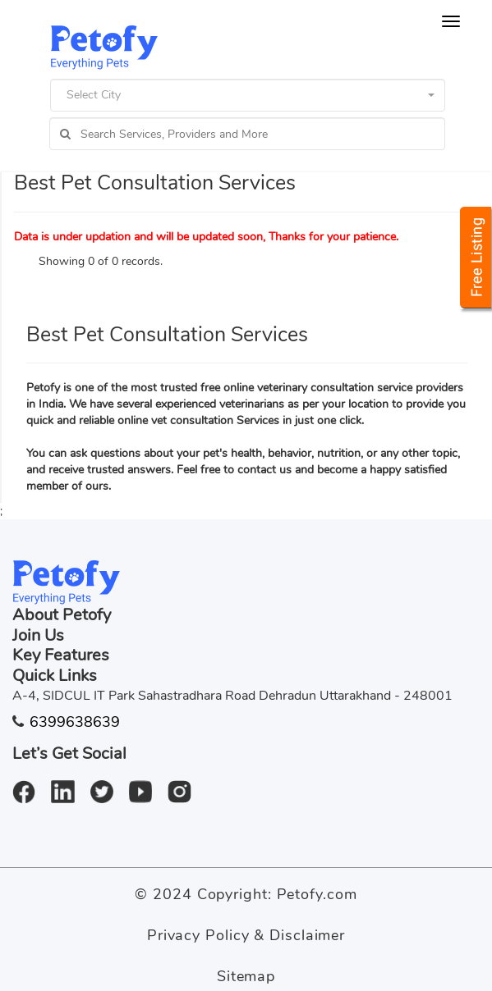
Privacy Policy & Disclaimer (246, 935)
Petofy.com (317, 894)
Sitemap (246, 976)
